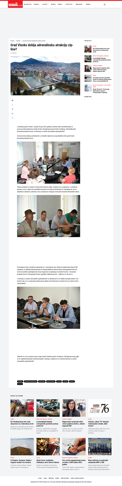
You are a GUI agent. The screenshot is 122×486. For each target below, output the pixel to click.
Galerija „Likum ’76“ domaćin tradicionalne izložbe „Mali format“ (98, 424)
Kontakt (57, 478)
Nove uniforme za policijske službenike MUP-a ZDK (98, 461)
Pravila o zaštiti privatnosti (77, 478)
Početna (12, 40)
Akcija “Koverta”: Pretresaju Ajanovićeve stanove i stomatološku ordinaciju (101, 90)
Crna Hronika (107, 85)
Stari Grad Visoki (50, 381)
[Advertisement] (61, 21)
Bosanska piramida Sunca (30, 381)
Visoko (94, 46)
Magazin (100, 65)
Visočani (65, 381)
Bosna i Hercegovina (98, 55)
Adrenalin (20, 381)
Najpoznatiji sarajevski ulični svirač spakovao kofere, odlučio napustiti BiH (101, 69)
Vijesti (94, 75)
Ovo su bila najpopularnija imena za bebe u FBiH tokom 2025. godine (74, 462)
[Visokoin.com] (15, 4)
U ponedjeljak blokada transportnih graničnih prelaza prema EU (102, 59)
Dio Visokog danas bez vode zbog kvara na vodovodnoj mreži (101, 50)
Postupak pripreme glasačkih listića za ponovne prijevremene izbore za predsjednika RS (102, 79)
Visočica (72, 381)
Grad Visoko (41, 381)
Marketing (51, 478)
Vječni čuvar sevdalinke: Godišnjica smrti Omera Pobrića (47, 461)
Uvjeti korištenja (65, 478)
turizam (59, 381)
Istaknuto (18, 40)
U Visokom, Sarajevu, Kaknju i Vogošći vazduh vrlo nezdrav (21, 461)
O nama (45, 478)
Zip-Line (20, 384)
